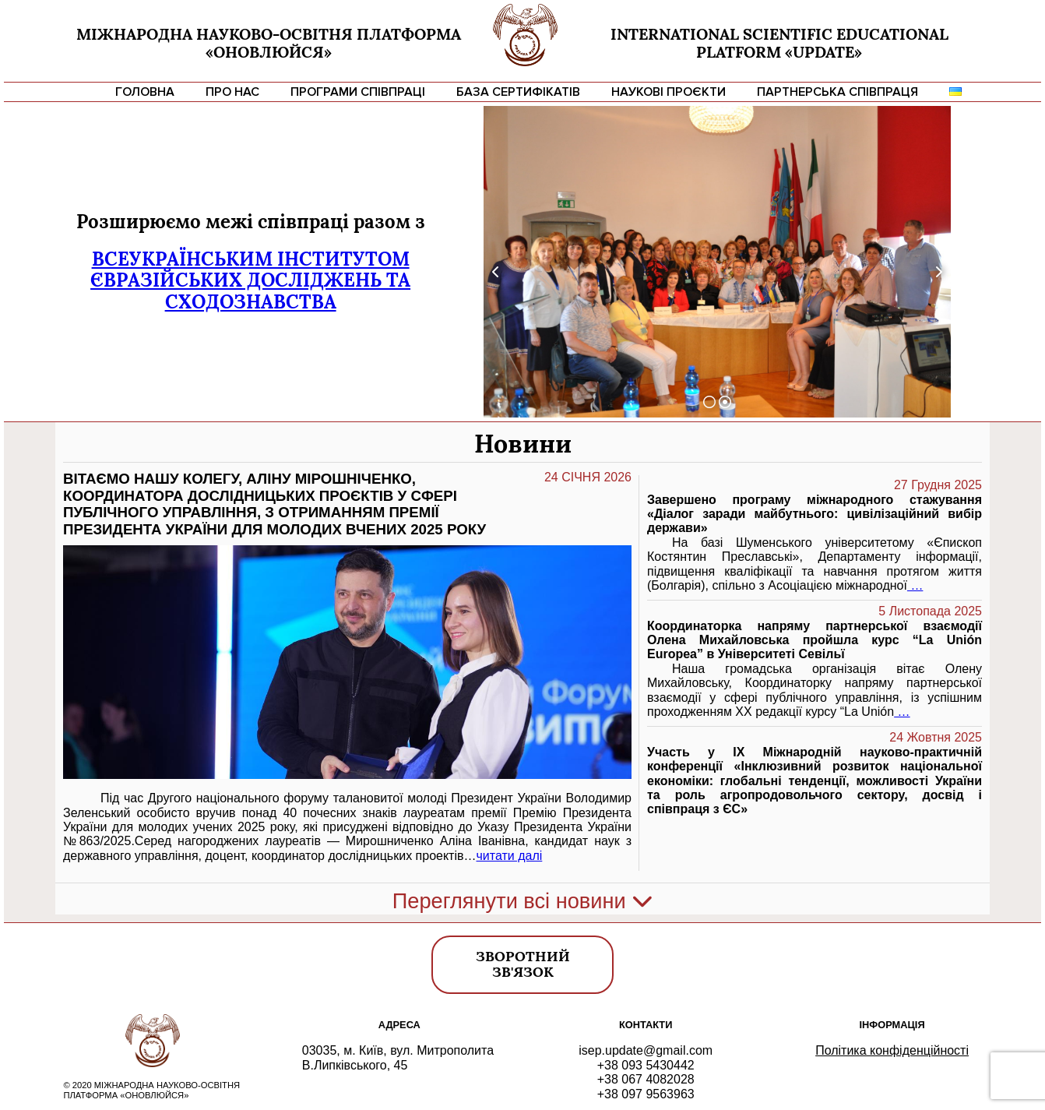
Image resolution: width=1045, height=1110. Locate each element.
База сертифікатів (518, 92)
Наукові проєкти (668, 92)
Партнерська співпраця (837, 92)
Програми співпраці (357, 92)
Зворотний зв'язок (523, 964)
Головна (144, 92)
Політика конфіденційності (892, 1050)
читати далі (510, 855)
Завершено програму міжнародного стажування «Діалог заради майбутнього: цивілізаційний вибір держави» (814, 514)
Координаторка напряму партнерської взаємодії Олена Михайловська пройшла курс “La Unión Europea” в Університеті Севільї (814, 640)
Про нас (232, 92)
